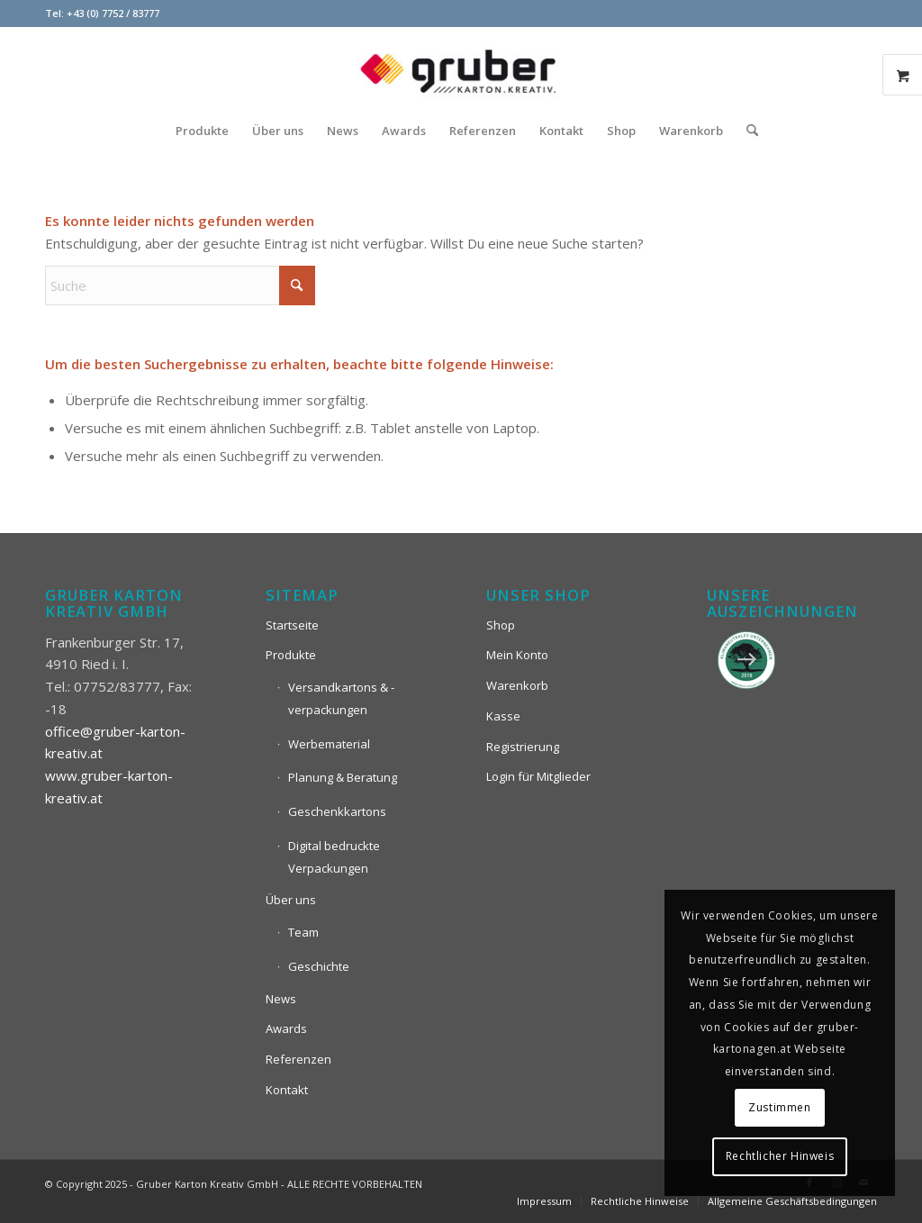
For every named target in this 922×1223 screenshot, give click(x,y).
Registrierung (522, 746)
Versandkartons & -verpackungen (341, 698)
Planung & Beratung (342, 777)
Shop (500, 625)
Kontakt (287, 1090)
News (281, 999)
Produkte (291, 655)
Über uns (291, 900)
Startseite (292, 625)
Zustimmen (779, 1107)
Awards (286, 1028)
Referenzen (298, 1059)
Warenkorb (517, 685)
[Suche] (746, 130)
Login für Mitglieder (538, 776)
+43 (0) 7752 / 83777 (113, 13)
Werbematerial (329, 744)
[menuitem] (202, 130)
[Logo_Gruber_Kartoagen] (461, 67)
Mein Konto (517, 655)
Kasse (503, 716)
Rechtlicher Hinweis (780, 1156)
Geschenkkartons (337, 811)
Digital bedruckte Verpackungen (334, 857)
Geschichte (318, 966)
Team (303, 932)
